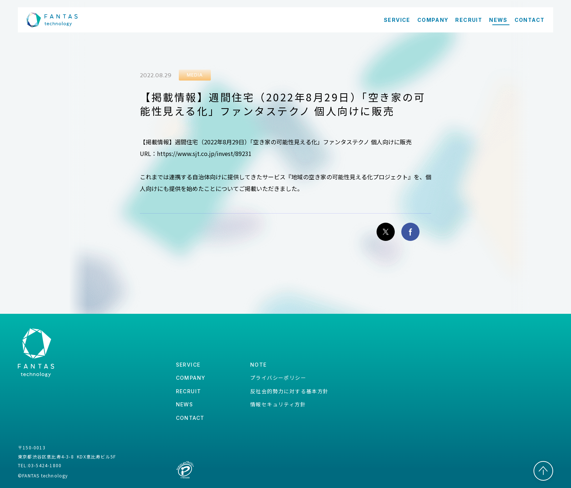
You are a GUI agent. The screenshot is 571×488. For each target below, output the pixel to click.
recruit (188, 391)
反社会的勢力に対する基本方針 (289, 391)
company (191, 378)
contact (190, 418)
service (188, 365)
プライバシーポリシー (278, 377)
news (184, 404)
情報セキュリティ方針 (278, 404)
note (258, 365)
